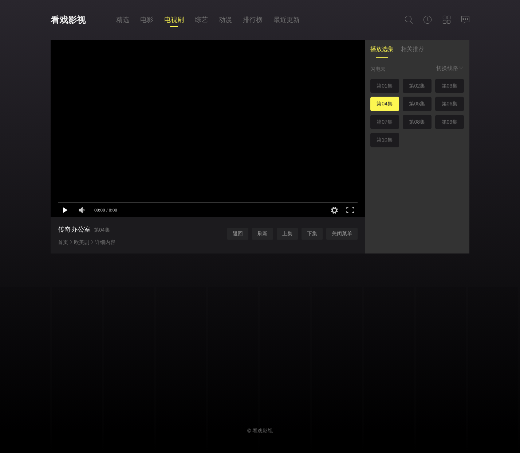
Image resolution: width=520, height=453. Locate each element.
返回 (238, 233)
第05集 (417, 104)
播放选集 (382, 49)
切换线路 (450, 68)
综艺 (201, 19)
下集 (312, 233)
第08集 (417, 122)
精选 (122, 19)
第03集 (450, 86)
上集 (287, 233)
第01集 (385, 86)
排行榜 (253, 19)
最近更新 (286, 19)
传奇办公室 (74, 229)
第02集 (417, 86)
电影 (146, 19)
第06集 (450, 104)
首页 (63, 242)
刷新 (262, 233)
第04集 (385, 104)
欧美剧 (81, 242)
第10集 (385, 140)
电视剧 (174, 19)
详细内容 (105, 242)
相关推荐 (412, 49)
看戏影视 (68, 20)
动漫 (225, 19)
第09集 (450, 122)
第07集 (385, 122)
